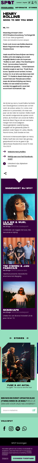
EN (7, 27)
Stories (33, 8)
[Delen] (5, 173)
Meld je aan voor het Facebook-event (20, 157)
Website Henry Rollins (17, 152)
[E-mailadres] (19, 410)
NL (4, 27)
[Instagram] (11, 428)
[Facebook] (4, 428)
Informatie (21, 8)
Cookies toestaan (23, 458)
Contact (19, 2)
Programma (7, 8)
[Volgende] (27, 338)
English (25, 2)
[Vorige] (10, 338)
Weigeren (5, 458)
